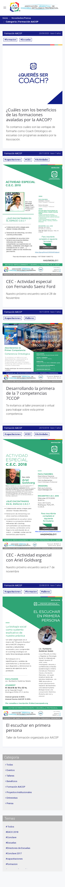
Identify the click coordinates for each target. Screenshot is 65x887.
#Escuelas (25, 40)
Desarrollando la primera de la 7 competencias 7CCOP (30, 393)
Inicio (5, 18)
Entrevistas (12, 798)
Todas (10, 764)
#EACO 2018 (12, 832)
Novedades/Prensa (21, 18)
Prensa (10, 803)
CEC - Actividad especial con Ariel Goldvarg (28, 557)
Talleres (10, 775)
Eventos (11, 770)
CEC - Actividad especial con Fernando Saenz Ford (30, 284)
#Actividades (41, 160)
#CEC (28, 160)
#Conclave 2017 (14, 853)
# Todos (10, 826)
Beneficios (12, 781)
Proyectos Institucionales (19, 792)
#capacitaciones (13, 160)
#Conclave (11, 837)
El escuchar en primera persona (28, 727)
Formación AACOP (13, 33)
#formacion (10, 40)
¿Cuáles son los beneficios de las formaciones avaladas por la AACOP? (31, 115)
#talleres (29, 318)
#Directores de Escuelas (18, 848)
